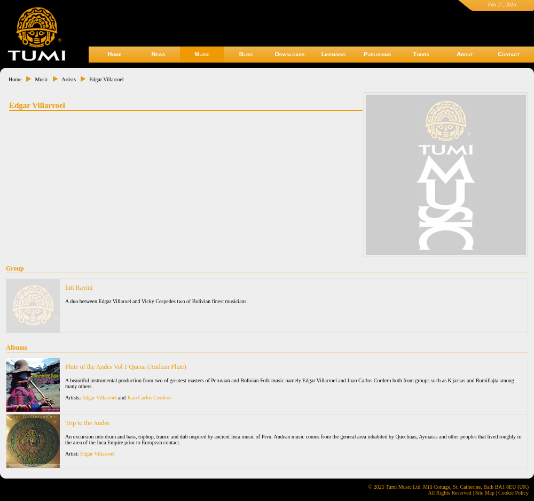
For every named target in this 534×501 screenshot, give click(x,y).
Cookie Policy (513, 493)
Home (114, 54)
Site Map (484, 493)
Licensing (333, 54)
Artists (68, 79)
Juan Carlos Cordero (149, 397)
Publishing (377, 54)
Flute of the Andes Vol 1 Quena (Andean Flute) (125, 367)
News (158, 54)
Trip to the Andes (87, 423)
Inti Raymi (79, 287)
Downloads (290, 54)
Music (201, 54)
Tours (421, 54)
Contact (509, 54)
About (465, 54)
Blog (246, 54)
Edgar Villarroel (106, 79)
